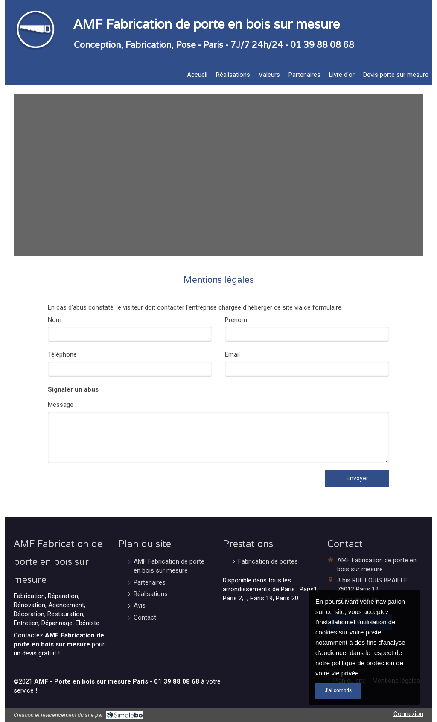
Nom (54, 320)
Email (232, 354)
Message (60, 405)
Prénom (236, 320)
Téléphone (62, 354)
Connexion (408, 714)
